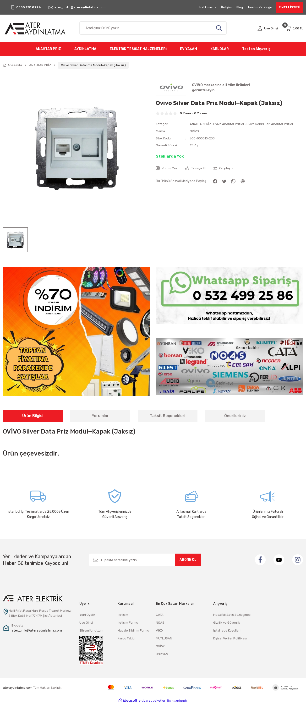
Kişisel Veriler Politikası (230, 638)
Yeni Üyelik (87, 614)
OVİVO (194, 131)
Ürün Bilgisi (32, 415)
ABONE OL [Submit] (188, 560)
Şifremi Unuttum (91, 630)
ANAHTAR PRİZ (201, 124)
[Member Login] (267, 28)
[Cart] (294, 28)
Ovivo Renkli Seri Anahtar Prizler (271, 124)
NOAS (160, 622)
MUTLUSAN (164, 638)
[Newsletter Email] (145, 560)
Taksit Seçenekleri (167, 415)
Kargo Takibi (126, 638)
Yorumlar (100, 415)
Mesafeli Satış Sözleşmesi (232, 614)
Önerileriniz (235, 415)
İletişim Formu (128, 622)
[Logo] (38, 28)
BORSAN (162, 654)
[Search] (153, 28)
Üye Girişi (86, 622)
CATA (160, 614)
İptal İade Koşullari (226, 630)
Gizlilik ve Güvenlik (226, 622)
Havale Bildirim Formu (133, 630)
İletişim (123, 614)
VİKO (159, 630)
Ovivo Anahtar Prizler (229, 124)
